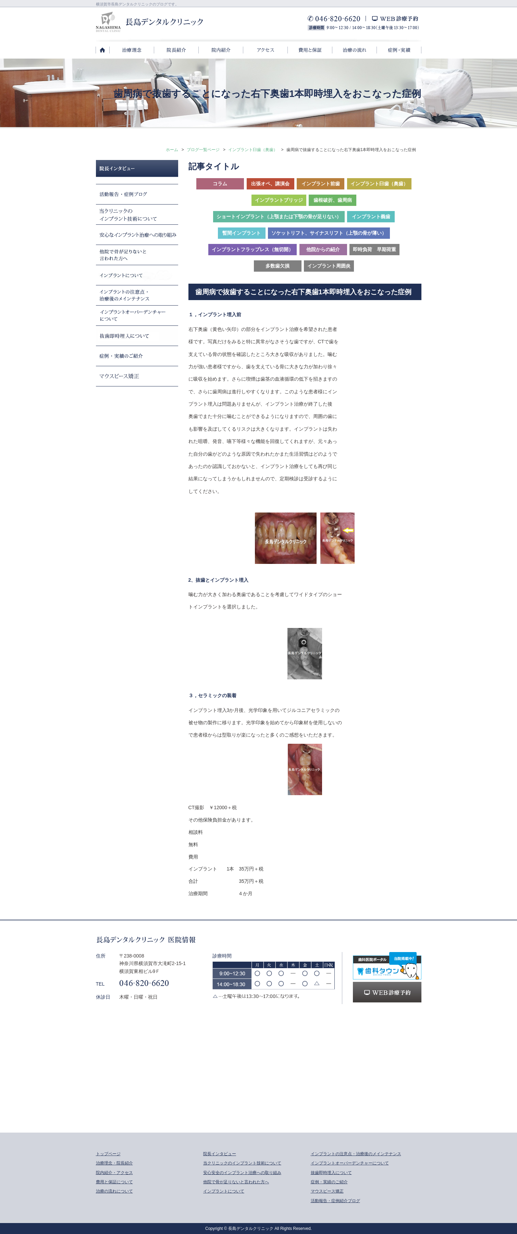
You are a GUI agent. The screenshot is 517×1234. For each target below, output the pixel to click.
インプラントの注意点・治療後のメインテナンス (356, 1153)
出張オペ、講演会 (270, 183)
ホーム (172, 149)
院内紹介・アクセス (114, 1172)
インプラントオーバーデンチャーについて (350, 1163)
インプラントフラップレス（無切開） (252, 249)
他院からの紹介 (323, 249)
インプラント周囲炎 (328, 266)
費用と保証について (114, 1182)
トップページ (108, 1153)
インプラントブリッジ (279, 200)
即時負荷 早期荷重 (374, 249)
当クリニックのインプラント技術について (242, 1163)
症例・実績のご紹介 (329, 1182)
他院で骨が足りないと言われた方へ (236, 1182)
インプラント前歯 (320, 183)
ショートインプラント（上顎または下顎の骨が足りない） (279, 216)
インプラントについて (223, 1191)
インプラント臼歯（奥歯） (253, 149)
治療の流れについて (114, 1191)
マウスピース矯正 (327, 1191)
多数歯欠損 (278, 266)
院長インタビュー (219, 1153)
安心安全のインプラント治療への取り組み (242, 1172)
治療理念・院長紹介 (114, 1163)
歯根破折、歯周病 (332, 200)
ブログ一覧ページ (203, 149)
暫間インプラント (241, 233)
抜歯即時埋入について (331, 1172)
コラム (220, 183)
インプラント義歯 (371, 216)
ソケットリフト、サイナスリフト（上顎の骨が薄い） (328, 233)
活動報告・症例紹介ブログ (335, 1200)
